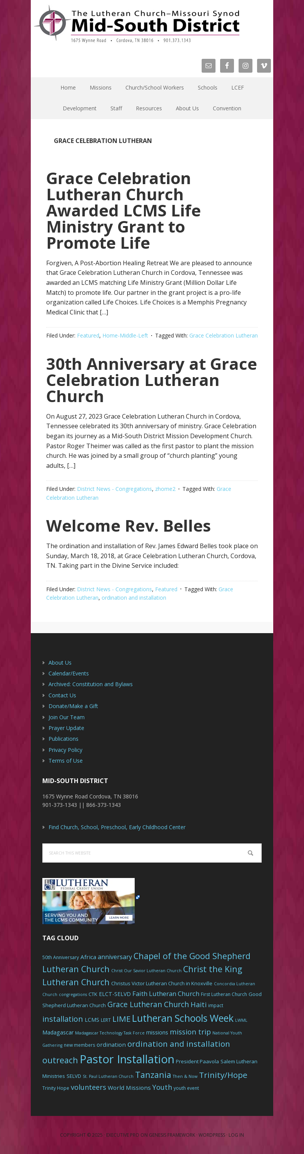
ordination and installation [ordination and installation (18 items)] (178, 1043)
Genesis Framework (172, 1135)
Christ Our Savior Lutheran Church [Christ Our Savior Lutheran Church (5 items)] (146, 970)
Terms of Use (65, 760)
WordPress (212, 1135)
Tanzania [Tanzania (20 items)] (153, 1074)
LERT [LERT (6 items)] (106, 1020)
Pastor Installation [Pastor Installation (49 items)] (127, 1059)
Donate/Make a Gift (73, 706)
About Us (60, 662)
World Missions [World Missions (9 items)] (129, 1087)
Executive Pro (122, 1135)
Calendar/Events (68, 673)
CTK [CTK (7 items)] (93, 994)
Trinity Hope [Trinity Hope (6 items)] (55, 1088)
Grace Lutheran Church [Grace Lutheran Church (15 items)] (148, 1004)
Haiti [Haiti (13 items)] (198, 1004)
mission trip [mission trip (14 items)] (190, 1032)
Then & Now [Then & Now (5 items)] (185, 1076)
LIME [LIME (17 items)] (121, 1018)
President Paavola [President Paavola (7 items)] (197, 1061)
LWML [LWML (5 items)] (241, 1020)
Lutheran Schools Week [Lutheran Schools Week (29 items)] (183, 1017)
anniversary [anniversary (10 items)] (115, 957)
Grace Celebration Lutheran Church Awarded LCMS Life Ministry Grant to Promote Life (123, 210)
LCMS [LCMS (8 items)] (92, 1019)
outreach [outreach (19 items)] (60, 1060)
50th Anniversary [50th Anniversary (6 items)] (60, 957)
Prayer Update (66, 728)
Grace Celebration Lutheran (223, 335)
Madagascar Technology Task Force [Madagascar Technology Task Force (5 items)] (110, 1033)
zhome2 (165, 488)
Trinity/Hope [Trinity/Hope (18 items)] (223, 1074)
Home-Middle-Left (125, 335)
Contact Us (62, 695)
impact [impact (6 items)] (215, 1005)
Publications (63, 738)
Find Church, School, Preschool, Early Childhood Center (116, 827)
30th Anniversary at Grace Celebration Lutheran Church (151, 380)
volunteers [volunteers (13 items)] (88, 1087)
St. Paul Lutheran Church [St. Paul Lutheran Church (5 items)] (108, 1076)
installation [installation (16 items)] (62, 1019)
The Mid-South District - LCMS (136, 24)
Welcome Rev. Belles (128, 525)
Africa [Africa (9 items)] (88, 957)
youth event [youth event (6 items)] (186, 1088)
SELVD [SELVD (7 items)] (74, 1076)
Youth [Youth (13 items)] (162, 1087)
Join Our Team (66, 717)
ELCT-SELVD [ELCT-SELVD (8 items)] (115, 994)
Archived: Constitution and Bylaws (90, 684)
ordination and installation (134, 597)
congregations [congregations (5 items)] (73, 994)
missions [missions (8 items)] (157, 1032)
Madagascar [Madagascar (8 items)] (57, 1032)
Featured (88, 335)
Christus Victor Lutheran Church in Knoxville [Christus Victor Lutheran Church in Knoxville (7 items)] (161, 983)
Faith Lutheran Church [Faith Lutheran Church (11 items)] (165, 993)
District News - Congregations (114, 488)
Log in (236, 1135)
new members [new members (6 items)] (79, 1045)
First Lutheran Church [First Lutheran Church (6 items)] (224, 994)
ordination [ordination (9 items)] (111, 1044)
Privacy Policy (65, 749)
